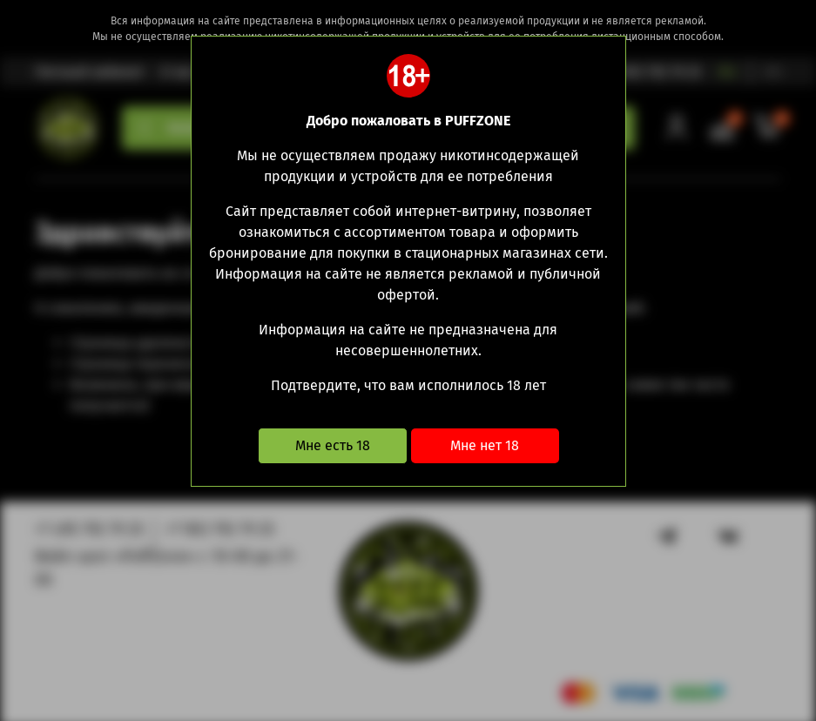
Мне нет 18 (484, 445)
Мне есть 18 (332, 445)
